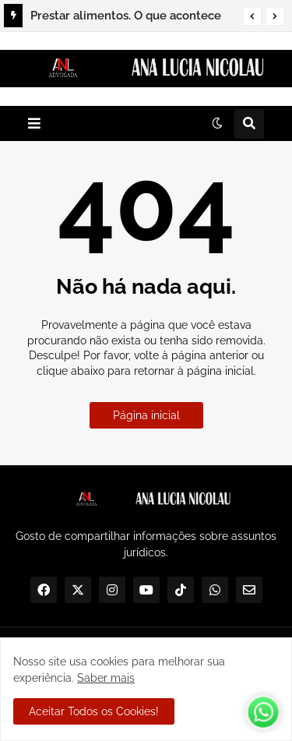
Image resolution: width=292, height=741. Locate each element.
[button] (252, 16)
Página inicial (146, 415)
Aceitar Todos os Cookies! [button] (94, 711)
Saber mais (106, 678)
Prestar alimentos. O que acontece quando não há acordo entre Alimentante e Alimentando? (125, 18)
